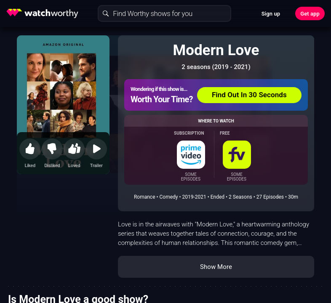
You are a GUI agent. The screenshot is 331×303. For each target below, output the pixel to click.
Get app (310, 14)
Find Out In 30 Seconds (249, 94)
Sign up (271, 14)
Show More (216, 267)
